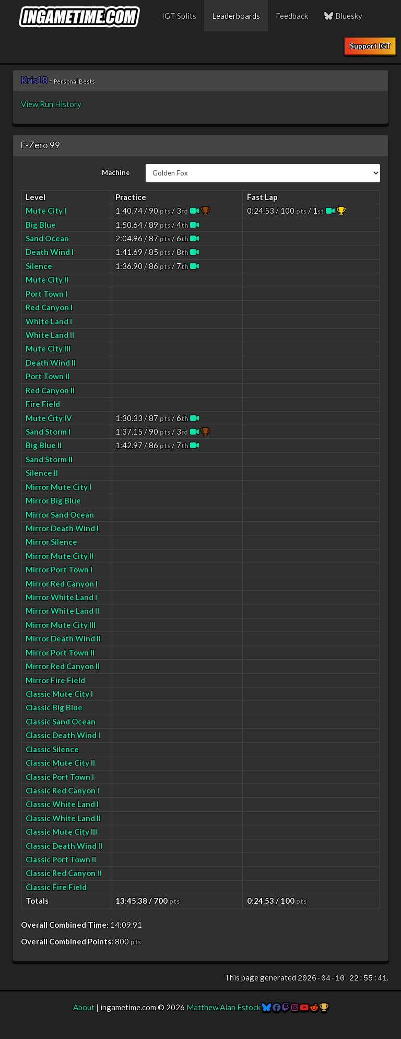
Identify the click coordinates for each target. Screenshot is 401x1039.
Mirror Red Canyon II (63, 666)
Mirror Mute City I (58, 487)
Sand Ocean (47, 238)
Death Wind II (51, 362)
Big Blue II (44, 445)
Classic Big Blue (54, 707)
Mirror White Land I (61, 597)
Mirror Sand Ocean (60, 514)
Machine (116, 172)
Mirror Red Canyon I (62, 583)
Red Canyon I (49, 307)
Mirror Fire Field (55, 680)
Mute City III (48, 348)
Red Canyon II (50, 390)
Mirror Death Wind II (63, 638)
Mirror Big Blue (53, 500)
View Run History (51, 104)
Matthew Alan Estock (223, 1007)
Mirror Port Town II (60, 652)
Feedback (292, 15)
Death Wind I (50, 251)
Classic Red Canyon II (63, 873)
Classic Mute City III (61, 831)
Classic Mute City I (59, 693)
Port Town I (46, 293)
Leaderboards (236, 15)
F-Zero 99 (40, 144)
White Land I (49, 321)
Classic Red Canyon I (62, 790)
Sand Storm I (48, 431)
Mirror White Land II (62, 610)
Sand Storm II (49, 459)
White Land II (50, 335)
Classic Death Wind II (64, 845)
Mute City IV (49, 418)
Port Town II (47, 376)
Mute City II (47, 279)
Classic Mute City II (60, 762)
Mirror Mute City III (61, 624)
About (84, 1007)
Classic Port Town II (61, 859)
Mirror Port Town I (59, 569)
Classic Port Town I (60, 776)
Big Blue (41, 224)
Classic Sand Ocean (61, 721)
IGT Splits (179, 15)
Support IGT (370, 46)
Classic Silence (52, 749)
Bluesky (343, 15)
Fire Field (43, 403)
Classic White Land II (63, 818)
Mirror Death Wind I (62, 528)
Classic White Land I (62, 804)
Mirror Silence (51, 541)
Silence (39, 266)
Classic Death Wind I (63, 735)
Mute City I (46, 210)
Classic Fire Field (56, 887)
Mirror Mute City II (59, 556)
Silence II (42, 472)
